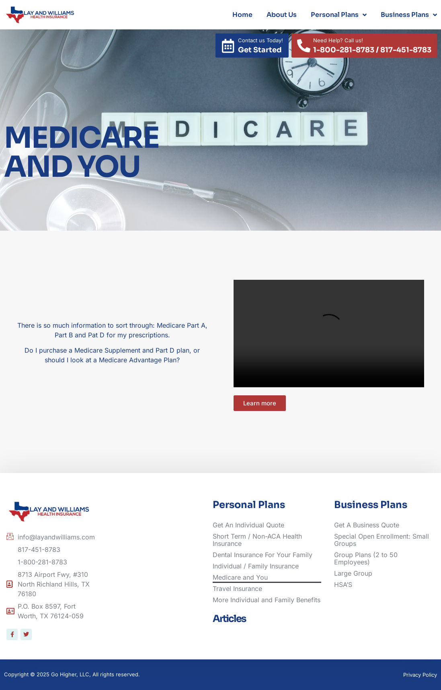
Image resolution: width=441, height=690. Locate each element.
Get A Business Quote (366, 525)
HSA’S (343, 585)
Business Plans (409, 15)
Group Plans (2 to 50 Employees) (366, 558)
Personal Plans (339, 15)
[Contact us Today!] (228, 46)
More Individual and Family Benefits (266, 600)
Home (242, 14)
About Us (282, 14)
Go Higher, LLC (70, 674)
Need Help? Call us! (338, 40)
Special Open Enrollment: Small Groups (381, 539)
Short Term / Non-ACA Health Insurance (257, 539)
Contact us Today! (260, 40)
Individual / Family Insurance (256, 566)
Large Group (353, 573)
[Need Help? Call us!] (303, 45)
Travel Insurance (237, 589)
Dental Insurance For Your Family (262, 555)
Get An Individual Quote (248, 525)
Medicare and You (240, 577)
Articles (229, 619)
